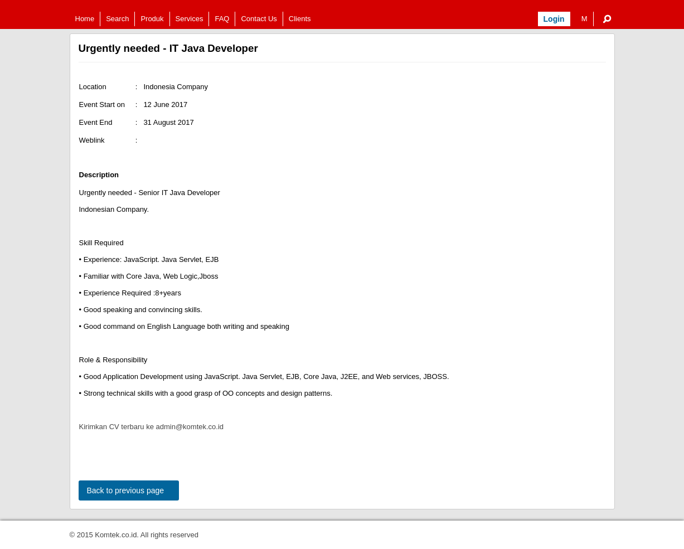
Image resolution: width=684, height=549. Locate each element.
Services (189, 18)
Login (554, 18)
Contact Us (258, 18)
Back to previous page (125, 490)
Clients (300, 18)
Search (117, 18)
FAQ (222, 18)
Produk (151, 18)
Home (85, 18)
